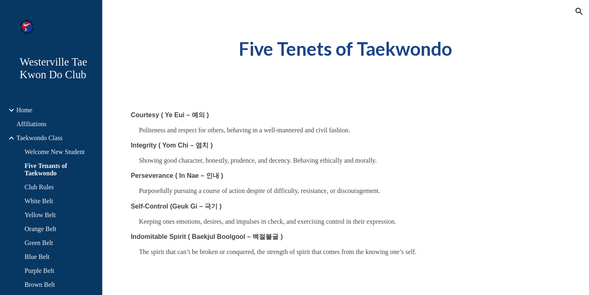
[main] (345, 49)
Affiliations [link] (31, 123)
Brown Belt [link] (40, 284)
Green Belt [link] (39, 242)
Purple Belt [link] (39, 270)
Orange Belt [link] (40, 228)
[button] (579, 11)
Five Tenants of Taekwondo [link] (46, 169)
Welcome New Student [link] (55, 151)
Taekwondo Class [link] (39, 137)
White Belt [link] (39, 200)
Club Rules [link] (39, 187)
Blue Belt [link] (37, 256)
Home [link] (24, 110)
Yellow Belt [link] (40, 214)
